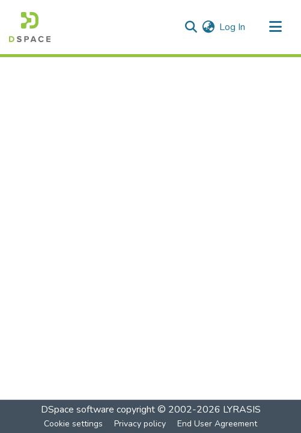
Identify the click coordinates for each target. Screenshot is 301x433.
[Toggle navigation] (275, 27)
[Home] (29, 27)
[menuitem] (208, 27)
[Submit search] (190, 27)
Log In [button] (232, 27)
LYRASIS (242, 409)
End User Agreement (217, 423)
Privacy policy (140, 423)
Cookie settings (73, 423)
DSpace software (77, 409)
